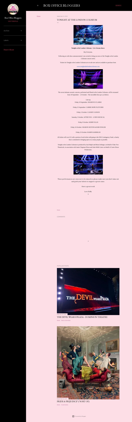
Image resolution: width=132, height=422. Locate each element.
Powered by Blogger (79, 416)
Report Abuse (9, 50)
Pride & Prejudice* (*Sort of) (73, 401)
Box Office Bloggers (61, 5)
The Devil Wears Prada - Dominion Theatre (82, 317)
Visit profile (13, 21)
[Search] (118, 5)
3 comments (64, 404)
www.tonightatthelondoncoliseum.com (88, 66)
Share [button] (38, 16)
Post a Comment (65, 320)
